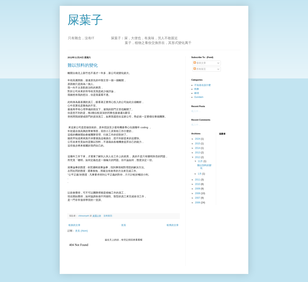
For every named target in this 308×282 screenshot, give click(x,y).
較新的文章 (74, 225)
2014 (198, 148)
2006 (198, 202)
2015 (198, 143)
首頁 (123, 225)
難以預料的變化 (83, 65)
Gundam (198, 97)
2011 (198, 179)
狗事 (196, 89)
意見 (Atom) (81, 230)
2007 (198, 197)
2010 (198, 184)
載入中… (196, 111)
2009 (198, 188)
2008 (198, 193)
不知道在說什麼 (202, 85)
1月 (200, 173)
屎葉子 (85, 19)
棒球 (196, 93)
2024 (198, 138)
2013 (198, 152)
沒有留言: (108, 216)
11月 (201, 161)
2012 (198, 157)
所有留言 (199, 69)
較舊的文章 (173, 225)
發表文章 (199, 63)
